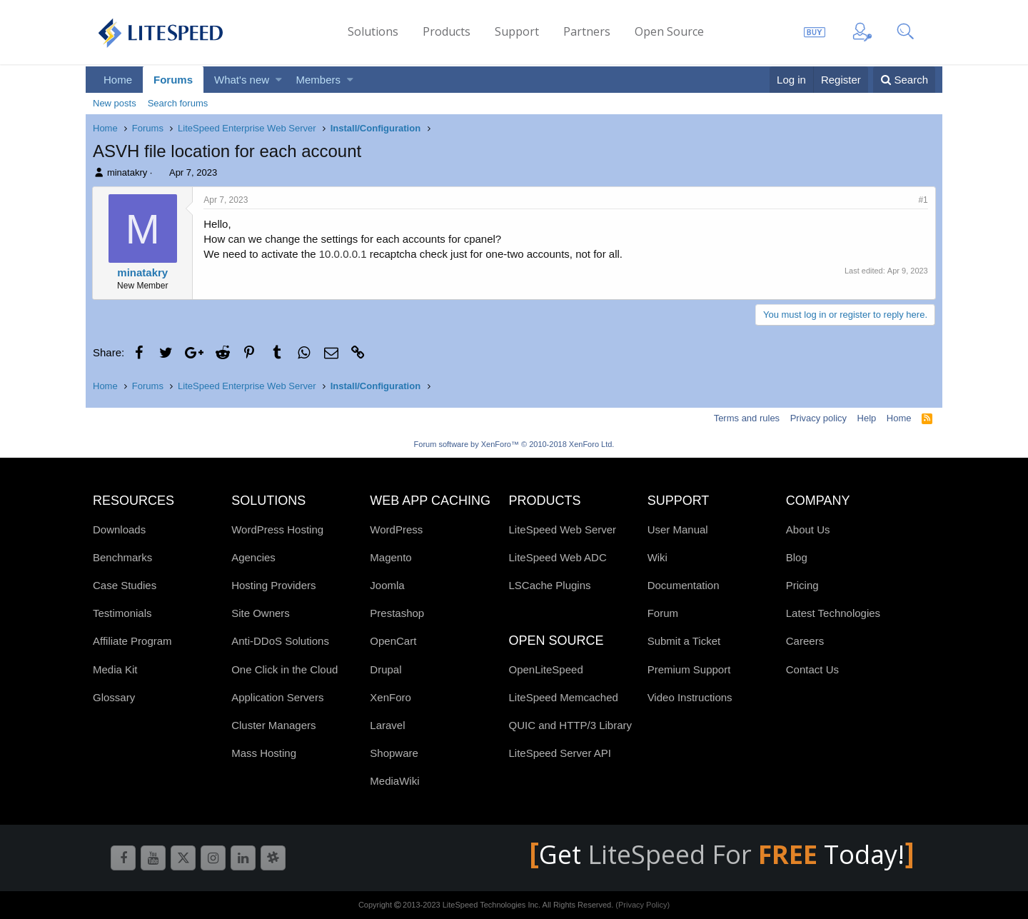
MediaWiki (394, 781)
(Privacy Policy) (642, 904)
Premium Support (689, 669)
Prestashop (397, 613)
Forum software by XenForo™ (514, 444)
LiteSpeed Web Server (562, 529)
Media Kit (115, 669)
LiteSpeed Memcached (563, 697)
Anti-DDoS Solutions (280, 641)
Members (318, 80)
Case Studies (124, 585)
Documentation (683, 585)
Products (446, 31)
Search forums (178, 103)
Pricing (802, 585)
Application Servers (277, 697)
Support (517, 31)
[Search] (904, 79)
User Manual (677, 529)
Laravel (387, 725)
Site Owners (260, 613)
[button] (279, 79)
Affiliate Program (132, 641)
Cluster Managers (273, 725)
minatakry (127, 172)
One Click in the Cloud (284, 669)
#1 (922, 200)
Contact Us (812, 669)
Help (867, 418)
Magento (390, 557)
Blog (796, 557)
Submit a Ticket (684, 641)
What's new (241, 80)
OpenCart (393, 641)
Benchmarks (122, 557)
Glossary (114, 697)
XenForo (390, 697)
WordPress (396, 529)
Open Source (669, 31)
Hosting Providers (273, 585)
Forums (173, 80)
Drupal (385, 669)
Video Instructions (689, 697)
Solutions (373, 31)
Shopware (394, 753)
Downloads (119, 529)
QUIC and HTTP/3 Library (570, 725)
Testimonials (122, 613)
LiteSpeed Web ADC (557, 557)
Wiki (657, 557)
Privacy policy (818, 418)
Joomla (387, 585)
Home (118, 80)
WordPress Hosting (277, 529)
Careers (805, 641)
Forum (662, 613)
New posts (114, 103)
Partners (586, 31)
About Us (808, 529)
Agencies (253, 557)
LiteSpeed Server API (559, 753)
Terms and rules (747, 418)
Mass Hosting (263, 753)
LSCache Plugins (549, 585)
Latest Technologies (833, 613)
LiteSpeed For (706, 854)
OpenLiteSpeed (545, 669)
